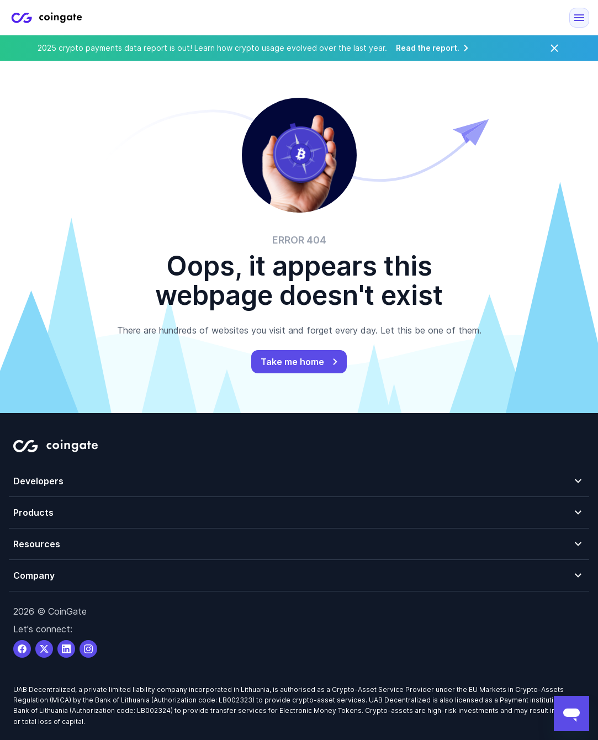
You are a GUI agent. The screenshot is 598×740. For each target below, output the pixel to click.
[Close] (554, 48)
